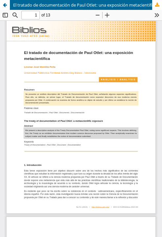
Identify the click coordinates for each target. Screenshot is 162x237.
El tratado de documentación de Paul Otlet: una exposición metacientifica (84, 5)
